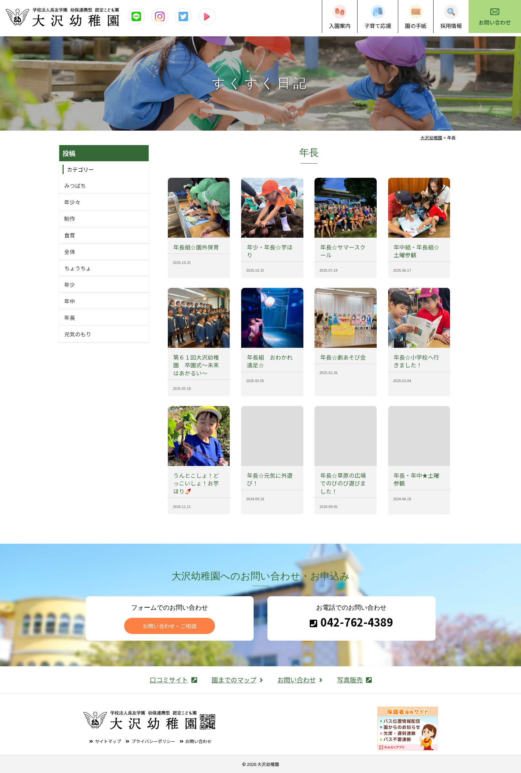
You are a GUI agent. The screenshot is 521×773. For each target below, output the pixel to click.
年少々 (72, 202)
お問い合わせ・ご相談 (169, 626)
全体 (69, 251)
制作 (69, 218)
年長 (69, 317)
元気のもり (77, 334)
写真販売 (354, 679)
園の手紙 (415, 26)
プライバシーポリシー (153, 741)
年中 (69, 301)
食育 (69, 235)
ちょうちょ (77, 268)
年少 (69, 284)
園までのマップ (237, 679)
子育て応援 (377, 26)
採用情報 (451, 26)
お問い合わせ (495, 22)
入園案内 (339, 26)
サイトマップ (108, 741)
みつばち (75, 185)
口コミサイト (173, 679)
